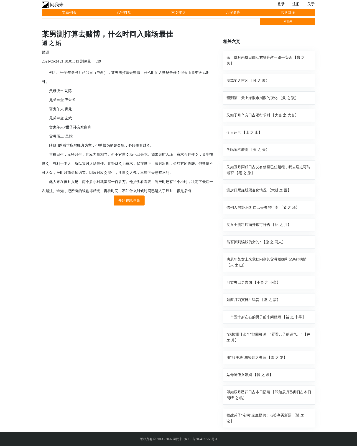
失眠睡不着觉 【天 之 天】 (248, 150)
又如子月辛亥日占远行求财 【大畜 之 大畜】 (262, 115)
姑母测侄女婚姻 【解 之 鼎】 (250, 375)
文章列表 (69, 12)
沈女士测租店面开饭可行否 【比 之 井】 (259, 225)
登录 (281, 4)
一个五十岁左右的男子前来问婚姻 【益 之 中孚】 (266, 317)
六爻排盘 (178, 12)
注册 (296, 4)
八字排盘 (124, 12)
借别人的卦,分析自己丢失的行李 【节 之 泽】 (263, 207)
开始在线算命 (129, 200)
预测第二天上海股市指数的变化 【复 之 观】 (262, 98)
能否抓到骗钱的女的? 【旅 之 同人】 (256, 242)
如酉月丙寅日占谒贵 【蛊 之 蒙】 (253, 300)
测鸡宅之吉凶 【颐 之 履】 (248, 81)
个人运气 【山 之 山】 (244, 132)
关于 (311, 4)
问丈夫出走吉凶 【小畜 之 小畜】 (253, 282)
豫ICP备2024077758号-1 (200, 439)
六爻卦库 (287, 12)
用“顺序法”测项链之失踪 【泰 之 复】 (257, 357)
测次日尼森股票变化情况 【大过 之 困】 (259, 190)
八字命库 (233, 12)
